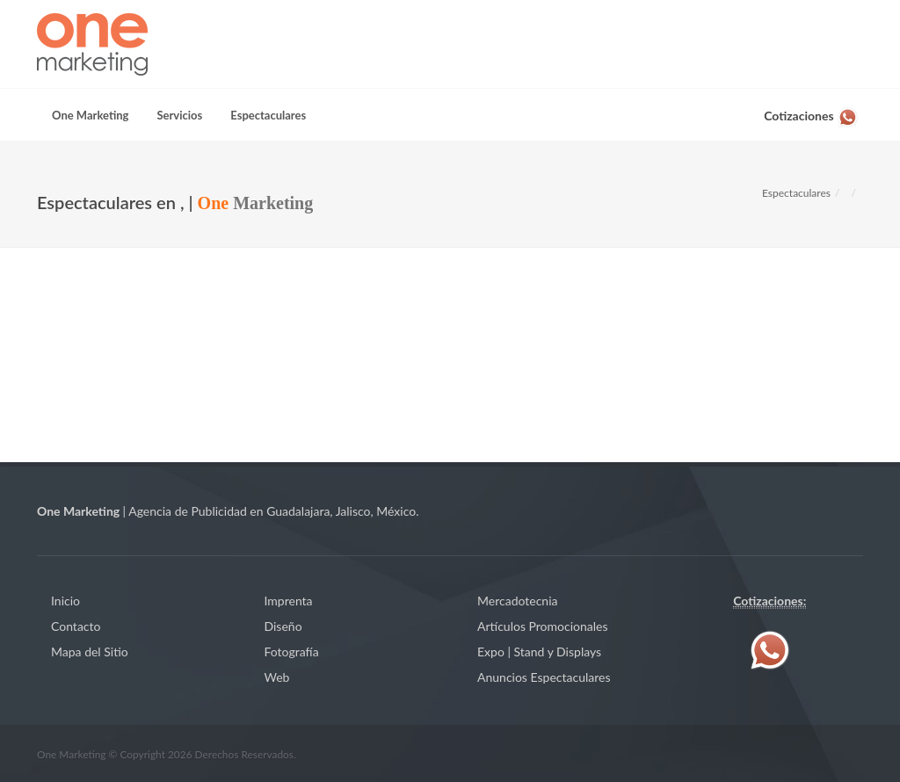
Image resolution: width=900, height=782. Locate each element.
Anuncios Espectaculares (543, 677)
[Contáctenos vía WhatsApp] (811, 112)
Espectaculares (796, 192)
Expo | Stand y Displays (539, 651)
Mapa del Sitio (89, 651)
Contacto (75, 626)
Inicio (65, 600)
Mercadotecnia (517, 600)
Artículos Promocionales (542, 626)
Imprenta (289, 600)
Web (277, 677)
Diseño (283, 626)
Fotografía (292, 651)
